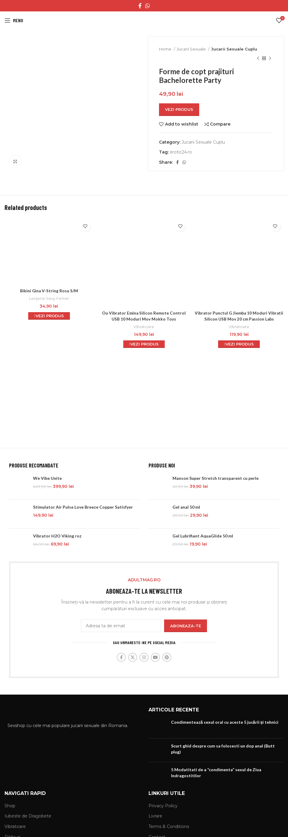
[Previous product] (258, 58)
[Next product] (270, 58)
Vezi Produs (179, 109)
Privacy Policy (163, 805)
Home (165, 49)
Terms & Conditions (168, 826)
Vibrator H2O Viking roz (57, 535)
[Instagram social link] (144, 657)
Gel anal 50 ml (186, 507)
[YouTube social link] (155, 657)
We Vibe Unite (47, 478)
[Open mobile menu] (14, 20)
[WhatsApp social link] (147, 5)
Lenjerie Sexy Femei (49, 298)
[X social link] (132, 657)
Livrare (155, 816)
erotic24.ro (181, 152)
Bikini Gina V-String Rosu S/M (49, 290)
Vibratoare (144, 304)
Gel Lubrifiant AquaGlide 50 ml (202, 535)
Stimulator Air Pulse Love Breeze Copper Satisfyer (83, 507)
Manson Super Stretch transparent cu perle (215, 478)
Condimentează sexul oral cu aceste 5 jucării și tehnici (224, 722)
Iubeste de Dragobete (27, 816)
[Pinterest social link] (166, 657)
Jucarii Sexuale (192, 49)
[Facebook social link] (139, 5)
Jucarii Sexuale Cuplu (234, 49)
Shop (9, 805)
